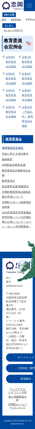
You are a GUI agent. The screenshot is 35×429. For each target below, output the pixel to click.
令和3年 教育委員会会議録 (27, 95)
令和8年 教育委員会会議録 (11, 62)
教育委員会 (16, 19)
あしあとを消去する (13, 30)
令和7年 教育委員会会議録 (27, 62)
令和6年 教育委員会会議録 (11, 78)
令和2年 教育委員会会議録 (11, 112)
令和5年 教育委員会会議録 (27, 78)
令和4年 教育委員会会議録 (11, 95)
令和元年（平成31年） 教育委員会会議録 (27, 116)
